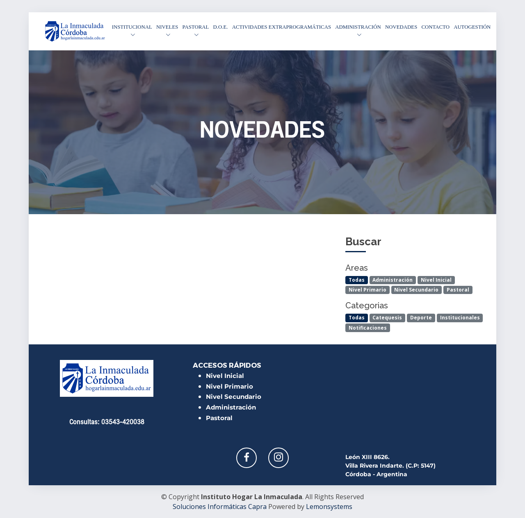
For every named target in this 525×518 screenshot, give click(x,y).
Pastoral (458, 289)
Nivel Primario (367, 289)
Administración (392, 279)
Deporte (421, 317)
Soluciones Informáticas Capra (220, 506)
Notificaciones (368, 327)
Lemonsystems (329, 506)
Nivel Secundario (416, 289)
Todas (357, 279)
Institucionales (460, 317)
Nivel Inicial (436, 279)
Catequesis (387, 317)
